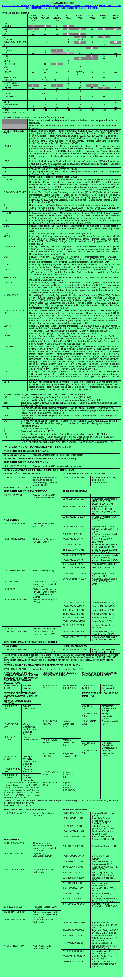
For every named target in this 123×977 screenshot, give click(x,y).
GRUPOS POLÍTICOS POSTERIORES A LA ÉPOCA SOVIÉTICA (64, 5)
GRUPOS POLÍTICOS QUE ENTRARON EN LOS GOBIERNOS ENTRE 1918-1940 (73, 6)
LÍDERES (93, 8)
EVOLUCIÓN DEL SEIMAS (15, 5)
